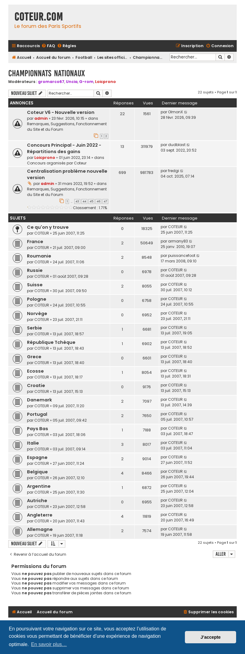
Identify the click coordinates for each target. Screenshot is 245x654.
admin (41, 118)
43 (77, 201)
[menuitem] (48, 46)
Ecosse (35, 371)
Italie (33, 443)
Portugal (37, 414)
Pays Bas (37, 429)
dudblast (177, 144)
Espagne (37, 457)
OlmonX (175, 112)
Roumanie (39, 256)
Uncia (72, 81)
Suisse (35, 285)
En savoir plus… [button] (49, 644)
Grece (34, 357)
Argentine (39, 486)
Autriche (37, 501)
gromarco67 (51, 81)
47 (105, 201)
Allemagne (40, 529)
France (35, 242)
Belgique (37, 472)
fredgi (173, 170)
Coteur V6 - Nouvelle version (60, 112)
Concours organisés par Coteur (56, 163)
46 (98, 201)
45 (91, 201)
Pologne (36, 299)
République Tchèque (51, 342)
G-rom (86, 81)
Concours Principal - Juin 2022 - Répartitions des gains (64, 148)
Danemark (39, 400)
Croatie (36, 385)
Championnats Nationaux (46, 73)
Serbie (34, 328)
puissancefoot (181, 255)
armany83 (178, 241)
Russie (35, 270)
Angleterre (39, 515)
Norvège (37, 313)
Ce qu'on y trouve (48, 227)
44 (84, 201)
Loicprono (105, 81)
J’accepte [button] (211, 637)
